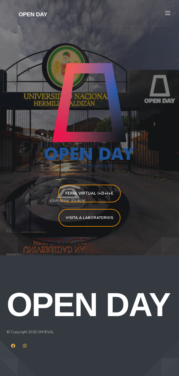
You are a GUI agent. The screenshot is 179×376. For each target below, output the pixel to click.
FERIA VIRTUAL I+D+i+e (89, 193)
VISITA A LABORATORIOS (89, 217)
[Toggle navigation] (168, 13)
